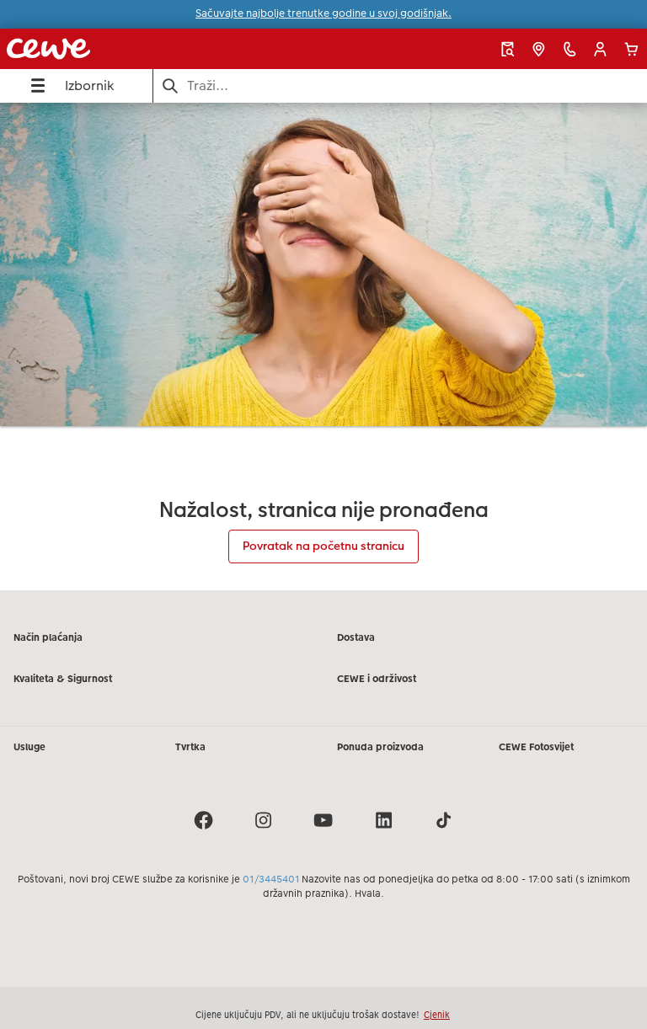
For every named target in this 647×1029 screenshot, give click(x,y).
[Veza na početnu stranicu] (128, 49)
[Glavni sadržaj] (323, 346)
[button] (600, 49)
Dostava (356, 637)
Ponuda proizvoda (380, 747)
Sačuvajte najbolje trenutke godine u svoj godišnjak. (323, 13)
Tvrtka (190, 747)
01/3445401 (271, 879)
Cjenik (437, 1014)
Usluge (29, 747)
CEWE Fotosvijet (536, 747)
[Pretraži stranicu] (400, 85)
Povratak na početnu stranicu (323, 545)
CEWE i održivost (376, 678)
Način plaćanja (48, 637)
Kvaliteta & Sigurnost (62, 678)
